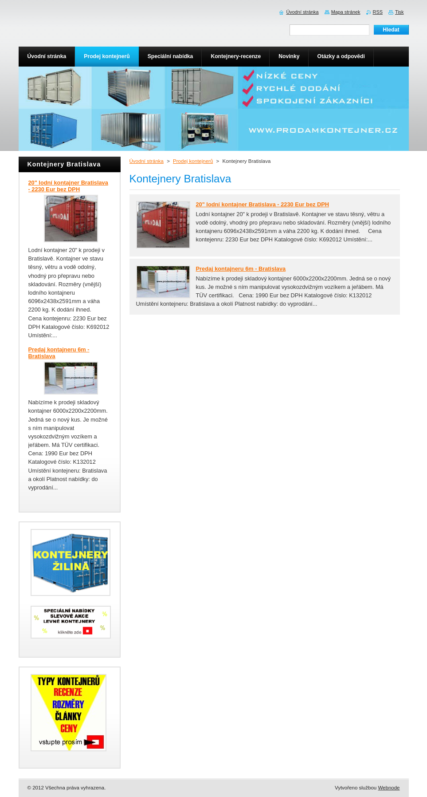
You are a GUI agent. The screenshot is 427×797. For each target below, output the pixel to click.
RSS (378, 12)
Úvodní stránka (146, 161)
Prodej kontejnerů (193, 161)
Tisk (399, 12)
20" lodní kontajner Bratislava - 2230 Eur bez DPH (262, 204)
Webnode (389, 787)
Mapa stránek (345, 12)
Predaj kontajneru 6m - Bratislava (241, 268)
